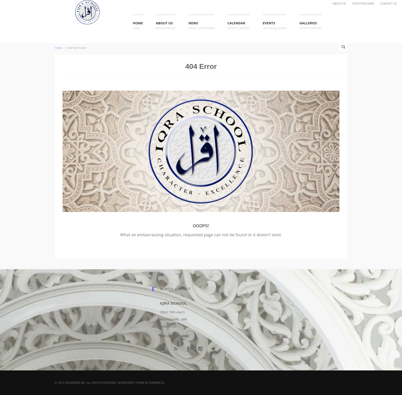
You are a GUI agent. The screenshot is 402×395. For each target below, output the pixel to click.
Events (275, 26)
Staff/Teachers (363, 3)
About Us (339, 3)
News (201, 26)
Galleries (310, 26)
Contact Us (388, 3)
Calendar (238, 26)
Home (138, 26)
